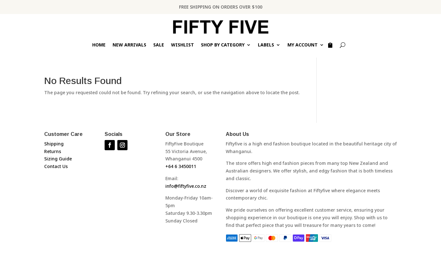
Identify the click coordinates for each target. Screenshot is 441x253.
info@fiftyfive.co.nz (185, 186)
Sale (158, 45)
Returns (52, 151)
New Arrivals (129, 45)
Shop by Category (223, 45)
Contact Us (56, 166)
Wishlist (182, 45)
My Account (302, 45)
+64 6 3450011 (180, 166)
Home (99, 45)
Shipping (54, 144)
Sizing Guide (58, 159)
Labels (266, 45)
